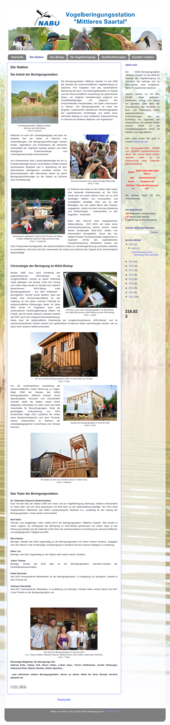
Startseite (17, 57)
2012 (131, 292)
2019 (131, 261)
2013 (131, 288)
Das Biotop (57, 57)
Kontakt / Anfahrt (143, 57)
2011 (131, 296)
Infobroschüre (141, 141)
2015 (131, 279)
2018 (131, 266)
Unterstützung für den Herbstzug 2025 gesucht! (145, 253)
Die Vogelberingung (82, 57)
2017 (131, 270)
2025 (131, 244)
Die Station (37, 57)
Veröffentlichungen (114, 57)
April (134, 248)
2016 (131, 274)
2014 (131, 283)
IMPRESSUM (112, 711)
